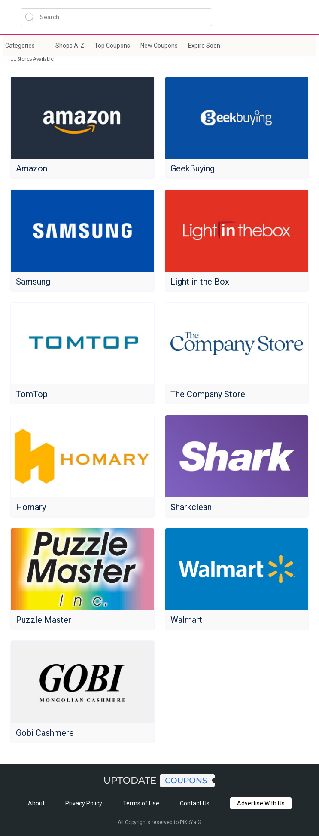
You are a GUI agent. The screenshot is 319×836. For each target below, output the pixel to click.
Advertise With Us (261, 803)
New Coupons (159, 45)
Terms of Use (141, 803)
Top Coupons (112, 45)
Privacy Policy (83, 803)
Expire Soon (204, 45)
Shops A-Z (69, 45)
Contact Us (195, 803)
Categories (20, 45)
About (36, 803)
